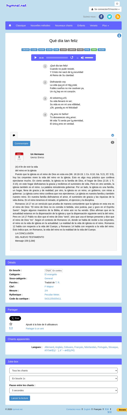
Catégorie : (15, 274)
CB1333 (25, 50)
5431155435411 (53, 298)
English (87, 409)
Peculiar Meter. (52, 294)
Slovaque (113, 347)
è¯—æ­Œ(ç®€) (67, 350)
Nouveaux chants (64, 25)
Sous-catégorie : (18, 278)
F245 (56, 50)
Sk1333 (101, 50)
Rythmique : (15, 294)
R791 (87, 50)
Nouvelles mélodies (40, 25)
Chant (48, 271)
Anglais (59, 347)
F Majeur (49, 286)
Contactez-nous (73, 409)
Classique (21, 25)
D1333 (41, 50)
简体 (107, 409)
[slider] (57, 58)
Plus (105, 25)
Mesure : (14, 290)
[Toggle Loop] (72, 57)
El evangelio (51, 274)
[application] (63, 57)
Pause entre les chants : (22, 385)
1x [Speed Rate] (78, 58)
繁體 (109, 412)
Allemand (49, 347)
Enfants (81, 25)
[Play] (35, 57)
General (49, 278)
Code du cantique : (19, 298)
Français (78, 347)
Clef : (12, 286)
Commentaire (21, 143)
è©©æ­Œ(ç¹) (52, 350)
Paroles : (14, 282)
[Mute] (82, 57)
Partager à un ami (35, 328)
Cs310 (34, 50)
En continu (57, 271)
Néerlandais (90, 347)
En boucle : (15, 270)
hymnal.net (17, 409)
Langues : (37, 347)
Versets (94, 25)
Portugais (102, 347)
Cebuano (68, 347)
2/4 (46, 290)
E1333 (49, 50)
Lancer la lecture (19, 398)
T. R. (57, 282)
